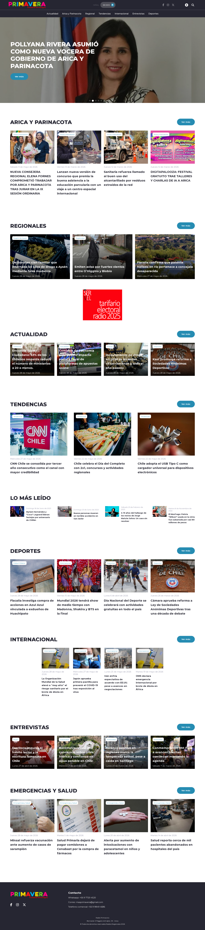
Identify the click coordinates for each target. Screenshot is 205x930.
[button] (91, 100)
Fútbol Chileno (19, 563)
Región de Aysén (20, 238)
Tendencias (105, 13)
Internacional (122, 13)
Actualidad (52, 13)
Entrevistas (138, 13)
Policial (110, 346)
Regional (90, 13)
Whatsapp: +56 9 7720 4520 (82, 898)
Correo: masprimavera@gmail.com (85, 902)
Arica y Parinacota (71, 13)
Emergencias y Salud (21, 803)
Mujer (15, 739)
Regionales (80, 238)
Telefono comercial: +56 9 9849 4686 (86, 907)
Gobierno (17, 346)
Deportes (153, 13)
